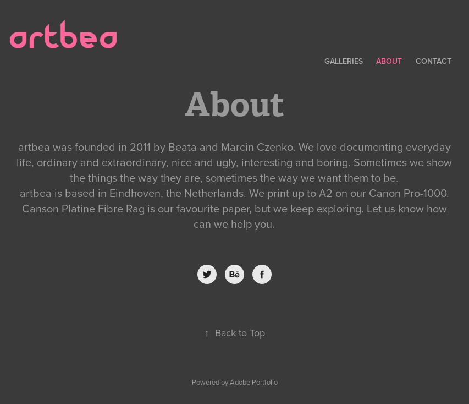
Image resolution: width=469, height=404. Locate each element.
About (389, 61)
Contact (433, 61)
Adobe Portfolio (254, 382)
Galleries (343, 61)
